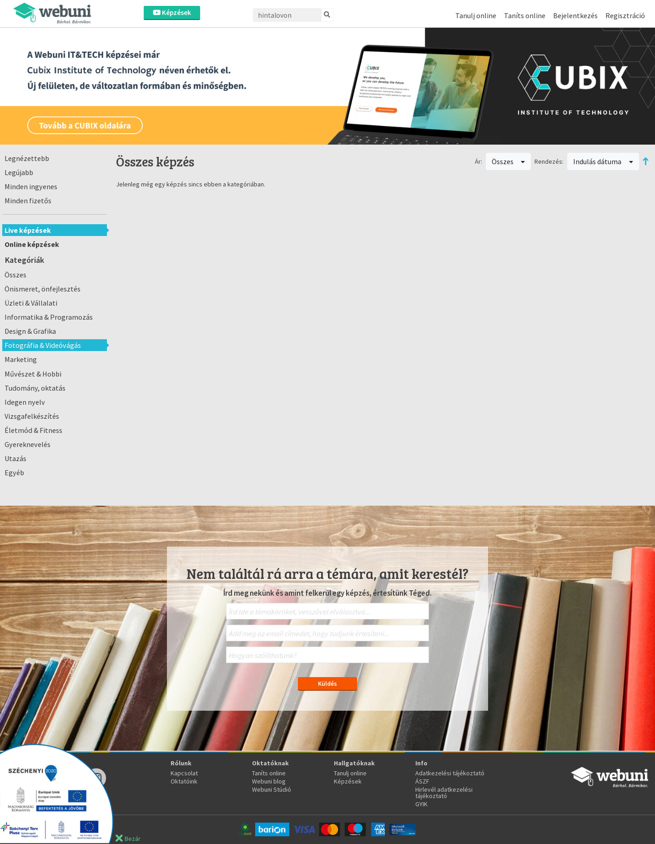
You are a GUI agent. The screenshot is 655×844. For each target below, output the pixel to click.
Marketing (21, 359)
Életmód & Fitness (33, 430)
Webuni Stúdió (271, 789)
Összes (15, 274)
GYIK (421, 804)
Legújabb (19, 172)
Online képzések (32, 244)
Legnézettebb (27, 158)
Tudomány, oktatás (35, 387)
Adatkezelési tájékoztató (449, 773)
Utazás (15, 458)
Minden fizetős (28, 200)
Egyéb (14, 472)
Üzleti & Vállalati (31, 302)
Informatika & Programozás (49, 317)
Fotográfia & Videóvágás (43, 345)
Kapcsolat (184, 773)
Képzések (172, 12)
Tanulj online (475, 15)
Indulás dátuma (603, 161)
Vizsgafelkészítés (32, 416)
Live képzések (28, 230)
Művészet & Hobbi (33, 373)
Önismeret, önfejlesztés (43, 288)
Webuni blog (269, 781)
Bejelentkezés (575, 15)
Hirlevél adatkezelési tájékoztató (444, 792)
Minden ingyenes (31, 186)
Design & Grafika (30, 331)
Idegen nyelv (25, 402)
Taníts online (524, 15)
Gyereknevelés (27, 444)
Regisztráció (625, 15)
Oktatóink (184, 781)
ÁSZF (422, 781)
